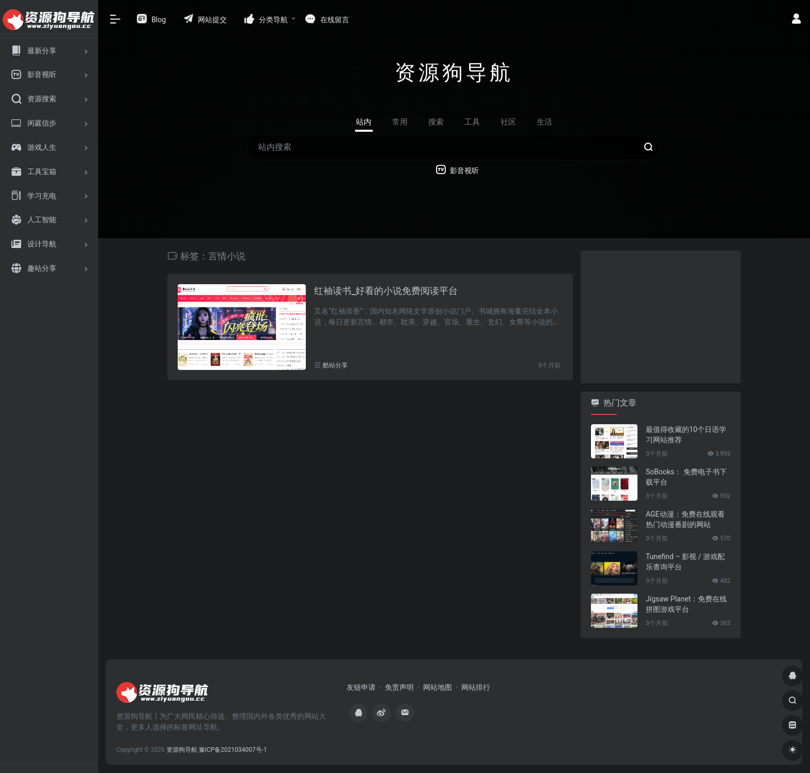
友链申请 (361, 687)
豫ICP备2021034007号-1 (233, 749)
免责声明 (399, 687)
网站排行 (475, 687)
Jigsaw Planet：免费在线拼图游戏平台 (686, 604)
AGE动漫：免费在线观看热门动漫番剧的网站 (685, 519)
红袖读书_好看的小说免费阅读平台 (386, 290)
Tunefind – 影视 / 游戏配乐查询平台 (685, 561)
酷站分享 (335, 365)
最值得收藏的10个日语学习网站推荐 (686, 434)
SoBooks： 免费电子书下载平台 (686, 477)
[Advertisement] (658, 315)
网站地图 (437, 687)
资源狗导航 (181, 749)
